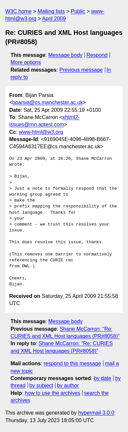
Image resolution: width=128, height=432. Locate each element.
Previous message (81, 70)
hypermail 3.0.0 (96, 413)
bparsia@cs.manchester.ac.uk (47, 102)
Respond (97, 55)
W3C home (18, 11)
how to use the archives (52, 393)
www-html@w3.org (41, 132)
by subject (41, 385)
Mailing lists (51, 11)
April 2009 (54, 18)
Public (78, 11)
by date (102, 378)
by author (68, 385)
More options (26, 62)
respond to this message (72, 363)
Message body (65, 55)
